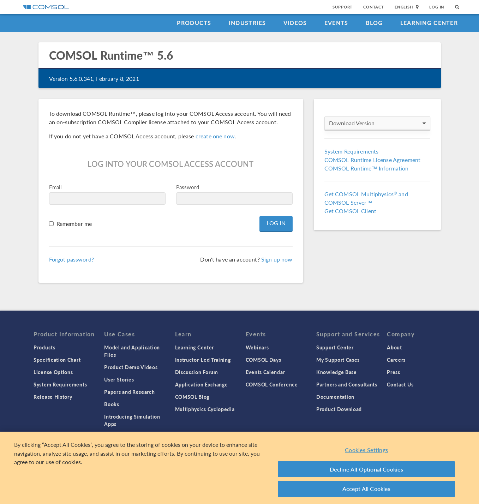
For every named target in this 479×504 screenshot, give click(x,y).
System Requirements (351, 151)
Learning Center (429, 23)
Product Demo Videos (130, 367)
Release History (53, 396)
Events (336, 23)
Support (343, 7)
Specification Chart (57, 359)
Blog (374, 23)
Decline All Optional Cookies (366, 469)
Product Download (339, 409)
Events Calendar (265, 372)
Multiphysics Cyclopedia (205, 409)
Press (393, 372)
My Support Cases (338, 359)
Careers (396, 359)
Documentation (335, 396)
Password (187, 187)
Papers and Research (129, 391)
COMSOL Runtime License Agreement (372, 160)
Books (111, 404)
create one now (215, 136)
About (394, 347)
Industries (247, 23)
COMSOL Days (263, 359)
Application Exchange (201, 384)
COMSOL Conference (272, 384)
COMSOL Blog (192, 396)
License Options (53, 372)
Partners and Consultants (346, 384)
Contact (373, 7)
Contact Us (400, 384)
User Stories (119, 379)
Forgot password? (71, 259)
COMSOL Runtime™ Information (366, 168)
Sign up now (277, 259)
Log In (436, 7)
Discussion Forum (196, 372)
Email (55, 187)
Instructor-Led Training (203, 359)
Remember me (74, 224)
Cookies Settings (366, 450)
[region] (239, 468)
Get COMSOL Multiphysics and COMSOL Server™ (366, 198)
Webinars (257, 347)
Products (194, 23)
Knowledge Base (336, 372)
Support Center (335, 347)
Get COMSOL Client (350, 211)
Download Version (377, 123)
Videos (295, 23)
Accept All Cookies (366, 489)
